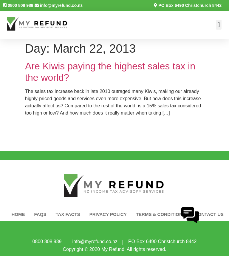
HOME (18, 214)
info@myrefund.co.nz (61, 5)
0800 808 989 (20, 5)
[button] (219, 25)
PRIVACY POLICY (108, 214)
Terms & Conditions (160, 214)
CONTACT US (209, 214)
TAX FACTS (67, 214)
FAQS (40, 214)
